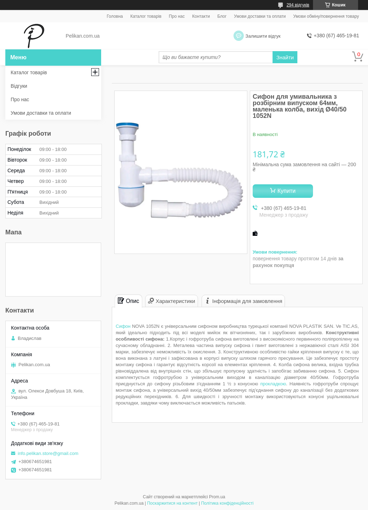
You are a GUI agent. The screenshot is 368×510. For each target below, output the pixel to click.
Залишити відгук (263, 36)
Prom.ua (217, 496)
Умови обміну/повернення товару (326, 16)
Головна (115, 16)
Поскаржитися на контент (172, 503)
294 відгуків (297, 4)
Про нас (177, 16)
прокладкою (273, 383)
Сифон (123, 326)
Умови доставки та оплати (260, 16)
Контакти (201, 16)
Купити (287, 191)
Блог (221, 16)
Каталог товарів (145, 16)
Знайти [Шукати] (285, 57)
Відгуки (19, 86)
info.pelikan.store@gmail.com (48, 453)
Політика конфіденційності (227, 503)
